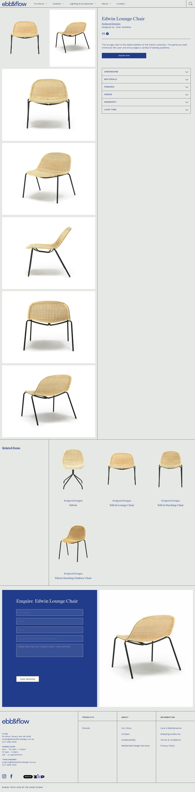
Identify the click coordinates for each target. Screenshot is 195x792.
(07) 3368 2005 (9, 742)
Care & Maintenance (170, 728)
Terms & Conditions (170, 740)
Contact (125, 734)
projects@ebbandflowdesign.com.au (19, 762)
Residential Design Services (135, 745)
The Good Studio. (34, 787)
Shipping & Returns (170, 734)
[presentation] (36, 665)
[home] (14, 3)
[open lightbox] (25, 38)
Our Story (126, 728)
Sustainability (128, 740)
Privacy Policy (167, 745)
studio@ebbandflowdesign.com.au (18, 739)
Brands (86, 728)
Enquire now (124, 56)
